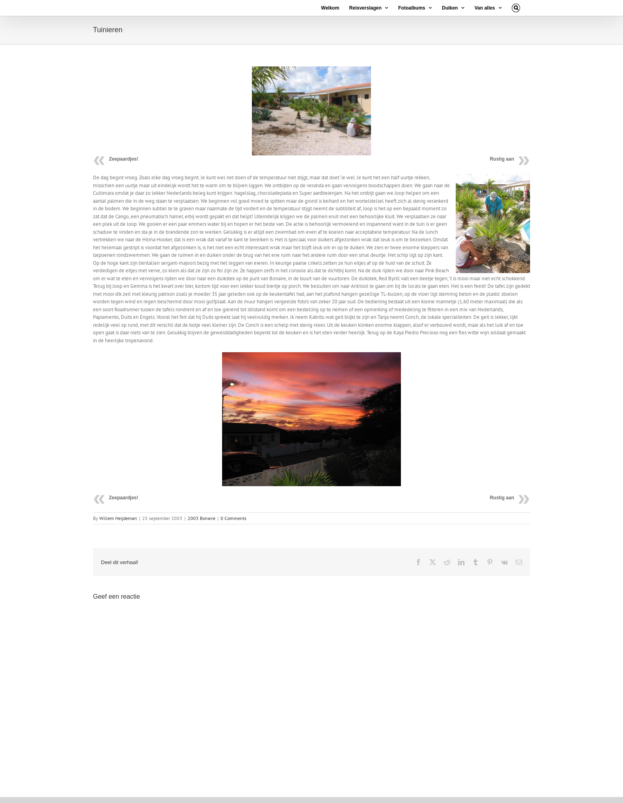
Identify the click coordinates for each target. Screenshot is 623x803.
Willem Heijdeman (118, 518)
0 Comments (233, 518)
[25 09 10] (311, 110)
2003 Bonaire (201, 518)
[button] (516, 8)
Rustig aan (502, 159)
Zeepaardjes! (123, 159)
